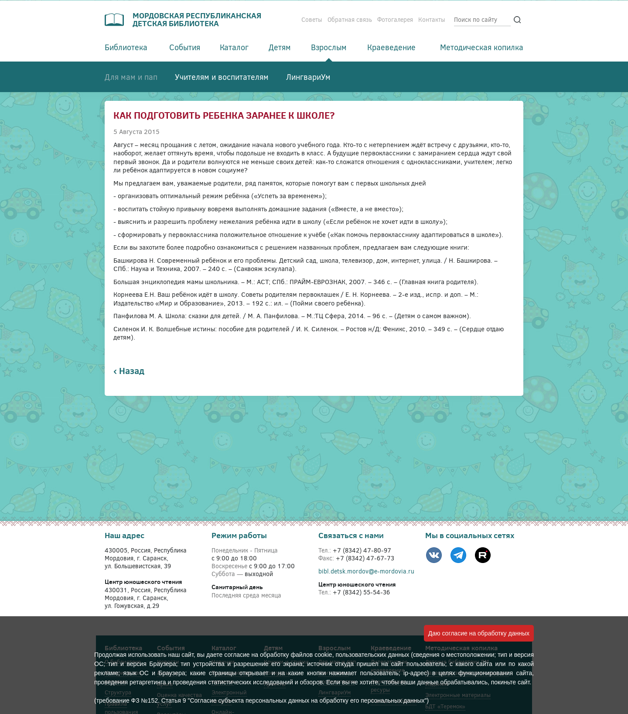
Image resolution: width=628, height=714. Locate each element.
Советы (311, 19)
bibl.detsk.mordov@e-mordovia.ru (366, 571)
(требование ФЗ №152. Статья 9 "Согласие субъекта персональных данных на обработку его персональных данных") (261, 700)
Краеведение (391, 47)
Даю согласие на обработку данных (478, 633)
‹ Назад (128, 370)
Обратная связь (350, 19)
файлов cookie (311, 654)
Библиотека (126, 47)
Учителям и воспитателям (222, 77)
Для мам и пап (131, 77)
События (184, 47)
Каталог (234, 47)
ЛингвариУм (308, 77)
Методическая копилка (481, 47)
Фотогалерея (395, 19)
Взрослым (329, 47)
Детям (280, 47)
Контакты (431, 19)
